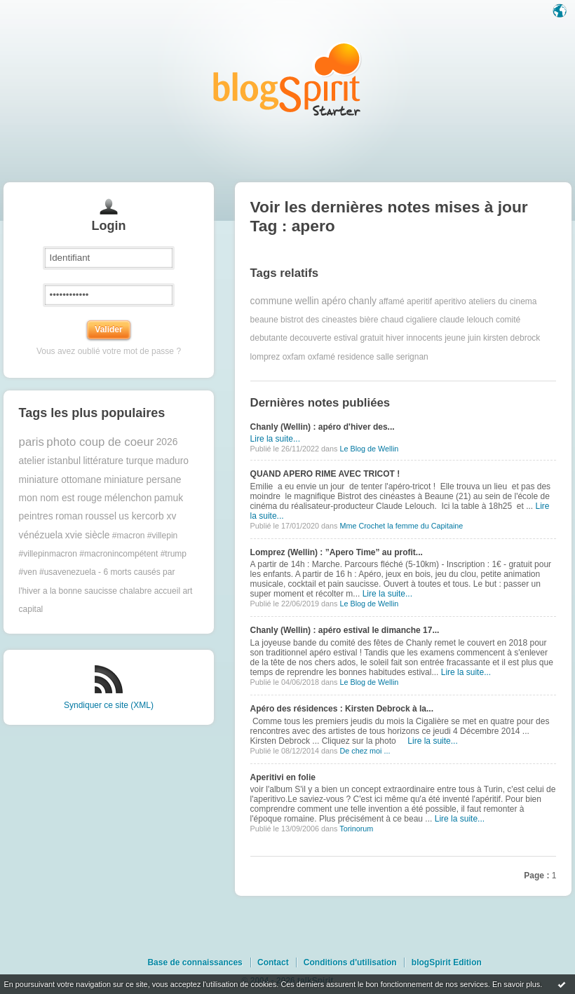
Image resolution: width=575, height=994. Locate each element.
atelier (32, 461)
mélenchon (128, 498)
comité (508, 320)
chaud (392, 320)
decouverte (310, 338)
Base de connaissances (194, 962)
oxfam (294, 357)
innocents (424, 338)
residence (355, 357)
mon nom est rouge (60, 498)
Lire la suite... (275, 439)
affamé (391, 301)
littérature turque (118, 461)
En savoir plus (516, 984)
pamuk (168, 498)
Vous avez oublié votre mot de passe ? (108, 351)
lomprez (265, 357)
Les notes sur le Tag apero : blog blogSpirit (287, 79)
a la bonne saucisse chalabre (97, 591)
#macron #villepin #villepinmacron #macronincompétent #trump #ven (103, 554)
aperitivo (450, 301)
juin (474, 338)
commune (271, 301)
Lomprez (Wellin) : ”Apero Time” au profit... (336, 552)
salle (385, 357)
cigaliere (422, 320)
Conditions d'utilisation (350, 962)
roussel (100, 516)
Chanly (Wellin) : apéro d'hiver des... (322, 427)
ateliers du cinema (502, 301)
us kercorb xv (147, 516)
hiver (395, 338)
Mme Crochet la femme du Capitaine (401, 526)
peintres (36, 516)
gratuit (371, 338)
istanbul (64, 461)
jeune (455, 338)
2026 (167, 442)
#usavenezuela (67, 572)
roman (69, 516)
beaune (264, 320)
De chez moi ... (364, 751)
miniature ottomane (60, 480)
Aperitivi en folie (283, 777)
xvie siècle (87, 535)
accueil (167, 591)
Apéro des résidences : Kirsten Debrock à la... (341, 709)
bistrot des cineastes (318, 320)
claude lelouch (467, 320)
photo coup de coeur (100, 442)
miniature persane (142, 480)
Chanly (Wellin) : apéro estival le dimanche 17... (345, 630)
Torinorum (356, 828)
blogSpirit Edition (447, 962)
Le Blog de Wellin (368, 448)
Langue (561, 12)
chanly (363, 301)
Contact (273, 962)
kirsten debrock (511, 338)
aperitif (419, 301)
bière (369, 320)
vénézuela (41, 535)
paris (31, 442)
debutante (269, 338)
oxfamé (321, 357)
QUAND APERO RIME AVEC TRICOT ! (325, 474)
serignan (412, 357)
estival (346, 338)
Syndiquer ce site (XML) (109, 705)
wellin (307, 301)
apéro (333, 301)
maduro (172, 461)
